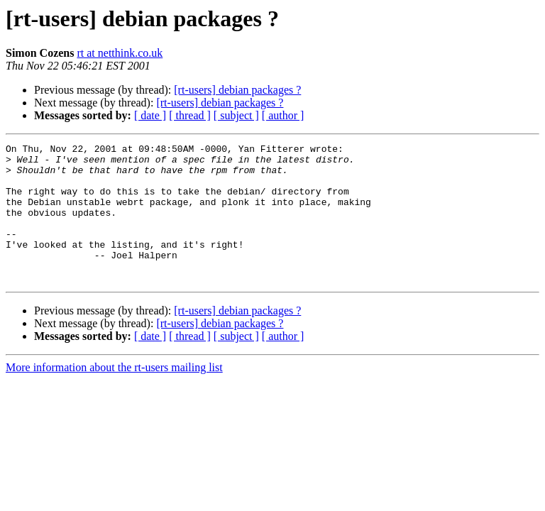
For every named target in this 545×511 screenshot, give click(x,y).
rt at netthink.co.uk (120, 53)
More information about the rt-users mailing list (114, 395)
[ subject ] (236, 115)
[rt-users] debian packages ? (237, 90)
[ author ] (283, 115)
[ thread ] (190, 115)
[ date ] (150, 115)
